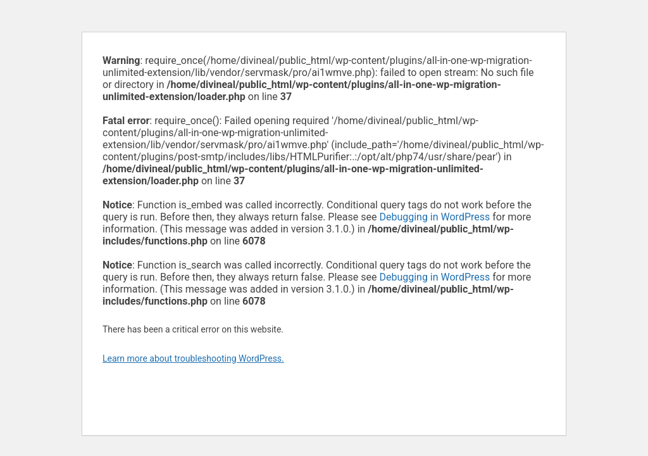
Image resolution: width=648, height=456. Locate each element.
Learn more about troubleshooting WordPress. (193, 358)
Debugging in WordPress (434, 217)
